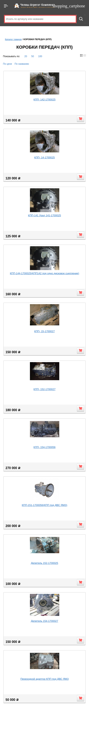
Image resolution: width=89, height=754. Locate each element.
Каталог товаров (13, 39)
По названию (22, 64)
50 (32, 56)
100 (40, 56)
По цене (7, 64)
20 (25, 56)
